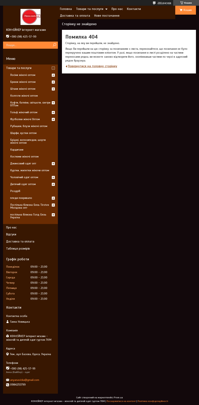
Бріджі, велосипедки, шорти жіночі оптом (28, 141)
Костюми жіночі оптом (24, 156)
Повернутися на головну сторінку (92, 66)
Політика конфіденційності (153, 401)
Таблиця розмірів (18, 248)
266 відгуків (164, 2)
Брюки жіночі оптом (23, 82)
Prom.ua (118, 397)
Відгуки (11, 234)
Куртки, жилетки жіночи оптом (29, 170)
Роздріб (15, 191)
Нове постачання (106, 16)
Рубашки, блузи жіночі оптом (28, 126)
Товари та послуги (89, 9)
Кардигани (16, 149)
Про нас (117, 9)
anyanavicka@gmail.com (24, 380)
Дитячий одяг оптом (23, 184)
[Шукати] (54, 45)
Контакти (134, 9)
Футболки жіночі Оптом (25, 119)
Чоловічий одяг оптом (24, 177)
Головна (66, 9)
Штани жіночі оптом (22, 88)
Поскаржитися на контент (121, 401)
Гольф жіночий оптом (23, 112)
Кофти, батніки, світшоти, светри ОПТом (30, 104)
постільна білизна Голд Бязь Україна (28, 216)
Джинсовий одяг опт (23, 163)
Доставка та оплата (75, 16)
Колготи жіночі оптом (24, 95)
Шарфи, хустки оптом (23, 133)
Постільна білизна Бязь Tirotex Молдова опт (29, 206)
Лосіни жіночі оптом (22, 75)
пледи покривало (21, 198)
